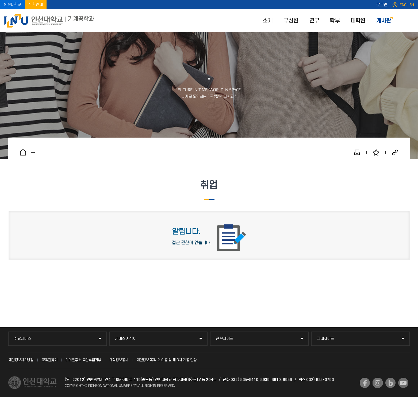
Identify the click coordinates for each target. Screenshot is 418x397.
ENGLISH (407, 4)
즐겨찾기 (376, 152)
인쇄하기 (357, 152)
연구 (314, 21)
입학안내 (36, 4)
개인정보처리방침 (20, 360)
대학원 (358, 21)
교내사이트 (325, 338)
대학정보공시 (118, 360)
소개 (268, 21)
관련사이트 (224, 338)
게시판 (383, 21)
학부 (335, 21)
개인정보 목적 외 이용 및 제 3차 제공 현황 (166, 360)
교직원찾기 (49, 360)
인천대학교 (12, 4)
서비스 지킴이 (125, 338)
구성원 (290, 21)
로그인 (381, 4)
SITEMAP (410, 20)
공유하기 (395, 152)
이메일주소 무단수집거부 (83, 360)
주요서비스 (22, 338)
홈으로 (23, 152)
